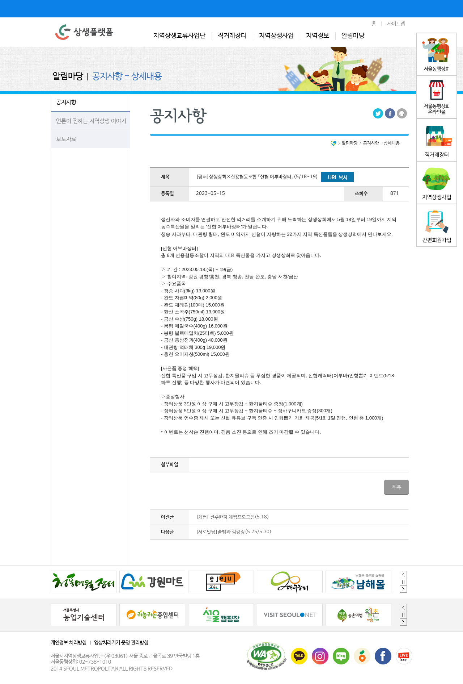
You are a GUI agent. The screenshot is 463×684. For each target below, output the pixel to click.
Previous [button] (403, 574)
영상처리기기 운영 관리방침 (121, 643)
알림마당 (353, 35)
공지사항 (66, 102)
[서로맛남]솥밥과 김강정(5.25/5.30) (234, 532)
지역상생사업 (276, 35)
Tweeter (378, 113)
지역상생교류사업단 (179, 35)
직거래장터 (232, 35)
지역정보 (317, 35)
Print (402, 113)
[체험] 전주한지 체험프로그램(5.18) (232, 517)
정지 (403, 581)
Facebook (390, 113)
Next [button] (403, 589)
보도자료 (66, 139)
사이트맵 (396, 24)
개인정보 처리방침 (68, 643)
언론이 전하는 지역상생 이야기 (91, 121)
